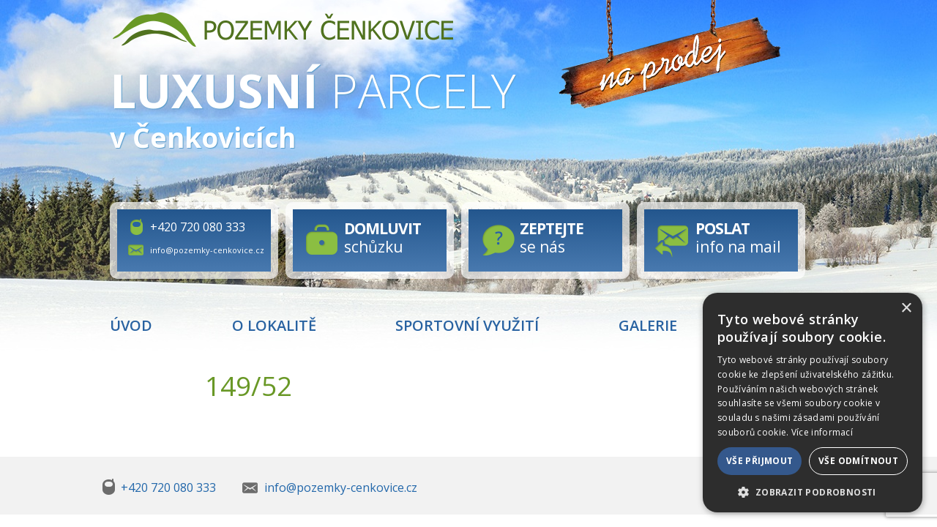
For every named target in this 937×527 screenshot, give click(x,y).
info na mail (738, 237)
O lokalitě (274, 325)
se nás (551, 237)
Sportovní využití (467, 325)
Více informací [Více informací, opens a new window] (822, 432)
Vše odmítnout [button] (858, 461)
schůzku (382, 237)
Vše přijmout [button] (760, 461)
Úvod (131, 325)
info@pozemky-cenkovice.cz (207, 249)
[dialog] (812, 402)
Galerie (648, 325)
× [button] (905, 308)
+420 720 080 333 (197, 227)
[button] (812, 491)
